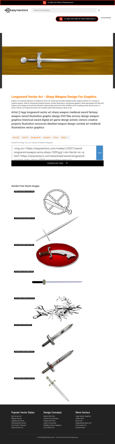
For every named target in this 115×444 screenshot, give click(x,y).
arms (55, 137)
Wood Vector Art (17, 428)
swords (16, 137)
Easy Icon (79, 421)
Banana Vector (16, 418)
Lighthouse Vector (17, 421)
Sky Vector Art (16, 416)
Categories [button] (106, 18)
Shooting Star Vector (18, 423)
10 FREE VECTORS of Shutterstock (58, 2)
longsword (35, 137)
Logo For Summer (49, 423)
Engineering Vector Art (84, 423)
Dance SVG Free (49, 416)
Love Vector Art (48, 428)
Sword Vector (80, 428)
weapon (46, 137)
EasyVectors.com (48, 437)
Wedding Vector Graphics (52, 425)
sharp (63, 137)
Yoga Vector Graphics (83, 416)
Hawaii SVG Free (49, 421)
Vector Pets (80, 418)
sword (25, 137)
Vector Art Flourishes (50, 418)
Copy (99, 153)
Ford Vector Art (81, 425)
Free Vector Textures (18, 425)
